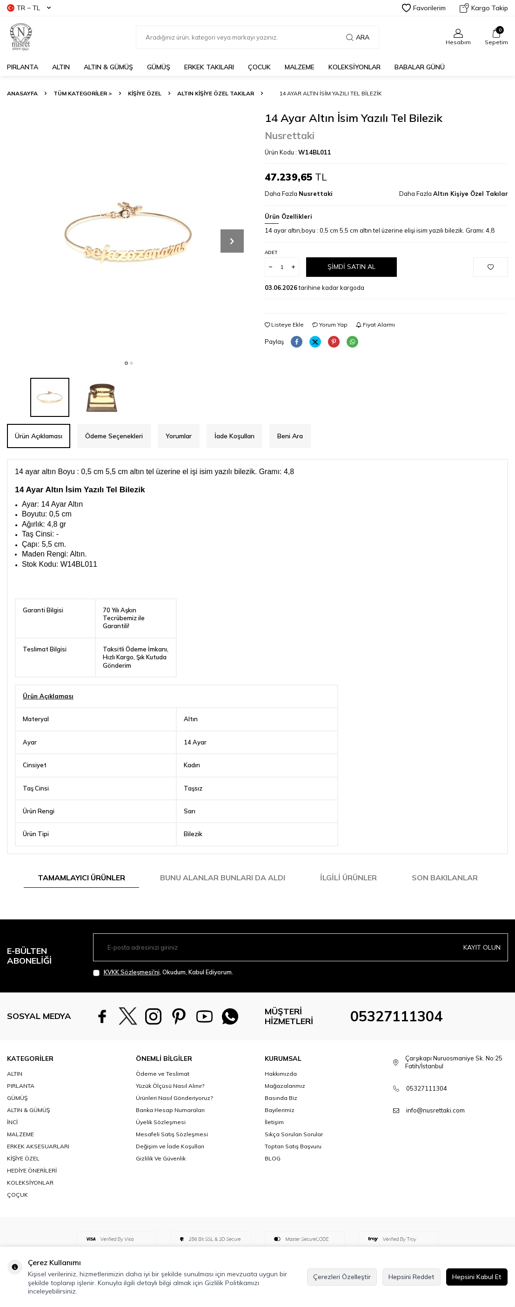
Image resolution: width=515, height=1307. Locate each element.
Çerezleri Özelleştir (342, 1277)
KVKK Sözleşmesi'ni (132, 972)
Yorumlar (179, 436)
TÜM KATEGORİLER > (83, 93)
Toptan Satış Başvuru (293, 1146)
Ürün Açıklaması (38, 436)
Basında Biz (281, 1097)
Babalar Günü (420, 67)
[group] (129, 233)
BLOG (273, 1158)
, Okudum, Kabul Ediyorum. (163, 972)
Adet (271, 252)
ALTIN (61, 67)
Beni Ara (290, 436)
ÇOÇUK (17, 1194)
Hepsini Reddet (411, 1277)
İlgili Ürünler (348, 877)
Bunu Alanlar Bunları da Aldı (222, 877)
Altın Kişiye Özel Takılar (215, 93)
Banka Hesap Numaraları (170, 1109)
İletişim (274, 1122)
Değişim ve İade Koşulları (170, 1146)
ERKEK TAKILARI (209, 67)
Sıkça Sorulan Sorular (294, 1134)
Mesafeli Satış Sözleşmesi (172, 1134)
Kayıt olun (482, 947)
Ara (357, 37)
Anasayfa (22, 93)
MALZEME (299, 67)
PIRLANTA (22, 67)
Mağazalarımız (285, 1085)
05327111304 (396, 1016)
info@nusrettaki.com (435, 1110)
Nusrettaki (289, 135)
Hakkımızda (281, 1073)
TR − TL (29, 8)
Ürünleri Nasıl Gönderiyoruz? (174, 1097)
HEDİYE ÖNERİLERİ (32, 1170)
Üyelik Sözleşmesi (161, 1122)
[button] (126, 363)
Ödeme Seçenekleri (114, 436)
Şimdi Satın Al (351, 266)
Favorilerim (424, 8)
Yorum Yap (330, 324)
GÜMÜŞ (158, 67)
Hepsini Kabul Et (477, 1277)
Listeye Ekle (284, 324)
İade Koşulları (234, 436)
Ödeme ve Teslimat (162, 1073)
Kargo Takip (484, 8)
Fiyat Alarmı (375, 324)
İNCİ (12, 1122)
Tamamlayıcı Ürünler (81, 877)
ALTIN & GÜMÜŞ (108, 67)
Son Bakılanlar (445, 877)
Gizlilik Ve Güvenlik (161, 1158)
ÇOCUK (259, 67)
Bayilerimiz (279, 1109)
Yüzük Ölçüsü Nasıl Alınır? (170, 1085)
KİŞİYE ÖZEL (144, 93)
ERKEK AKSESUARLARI (38, 1146)
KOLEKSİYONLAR (354, 67)
